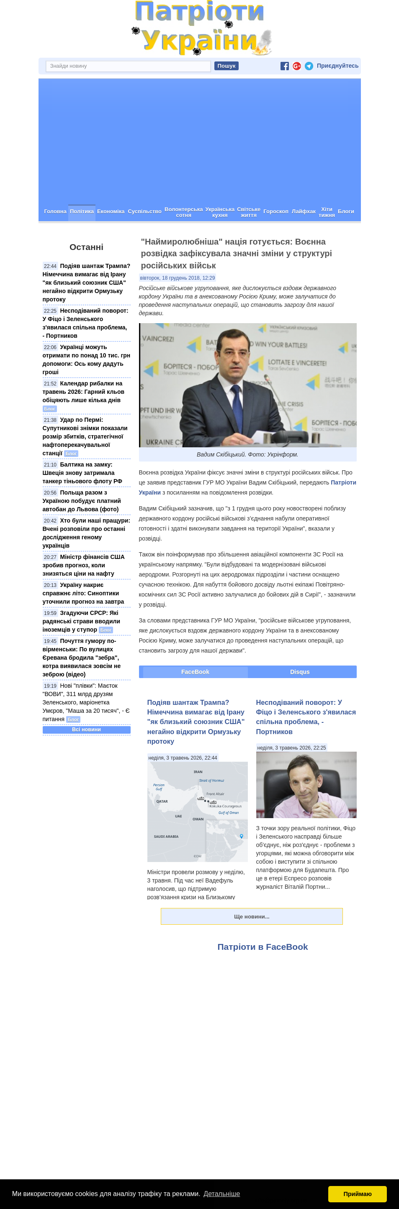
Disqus (300, 671)
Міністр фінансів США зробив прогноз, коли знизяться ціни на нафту (84, 565)
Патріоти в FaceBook (263, 946)
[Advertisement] (200, 141)
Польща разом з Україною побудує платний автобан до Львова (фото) (82, 501)
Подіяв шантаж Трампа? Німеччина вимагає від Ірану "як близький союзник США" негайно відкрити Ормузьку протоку (87, 283)
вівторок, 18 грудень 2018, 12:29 (177, 278)
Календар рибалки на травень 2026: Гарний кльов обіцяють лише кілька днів (84, 391)
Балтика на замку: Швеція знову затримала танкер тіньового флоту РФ (83, 473)
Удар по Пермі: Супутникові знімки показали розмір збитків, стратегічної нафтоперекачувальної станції (85, 436)
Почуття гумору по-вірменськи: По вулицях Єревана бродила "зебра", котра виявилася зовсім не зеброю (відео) (82, 658)
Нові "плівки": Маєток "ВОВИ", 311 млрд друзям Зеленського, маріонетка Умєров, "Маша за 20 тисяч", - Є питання (86, 702)
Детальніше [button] (221, 1193)
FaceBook (195, 671)
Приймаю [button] (357, 1194)
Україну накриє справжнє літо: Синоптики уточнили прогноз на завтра (83, 593)
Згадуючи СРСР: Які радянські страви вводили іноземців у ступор (82, 621)
